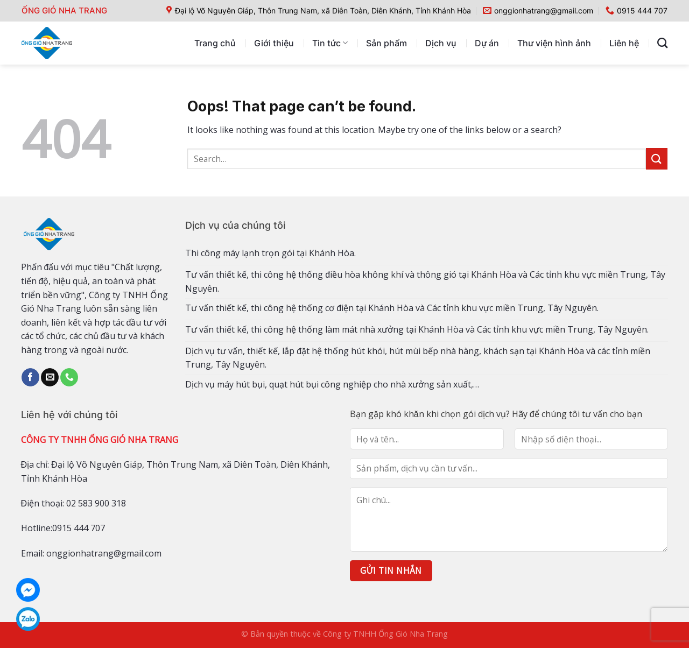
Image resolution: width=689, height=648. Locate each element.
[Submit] (656, 158)
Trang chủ (215, 43)
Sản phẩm (386, 43)
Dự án (487, 43)
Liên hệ (624, 43)
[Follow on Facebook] (30, 377)
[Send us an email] (50, 377)
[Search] (662, 42)
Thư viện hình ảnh (554, 43)
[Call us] (69, 377)
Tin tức (330, 43)
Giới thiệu (274, 43)
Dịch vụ (440, 43)
